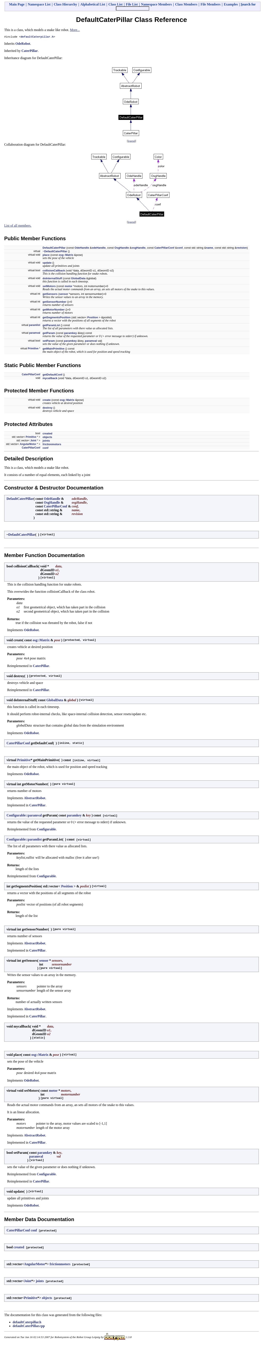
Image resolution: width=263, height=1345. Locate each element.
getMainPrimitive (53, 349)
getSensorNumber (54, 302)
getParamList (51, 325)
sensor (63, 294)
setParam (49, 341)
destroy (47, 408)
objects (47, 437)
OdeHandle (82, 248)
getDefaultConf (52, 375)
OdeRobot (22, 44)
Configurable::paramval (24, 816)
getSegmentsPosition (57, 318)
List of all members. (17, 226)
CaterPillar (29, 51)
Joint (33, 441)
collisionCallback (54, 271)
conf (179, 248)
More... (75, 30)
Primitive (33, 349)
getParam (49, 333)
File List (132, 4)
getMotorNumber (54, 310)
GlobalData (78, 279)
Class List (116, 4)
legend (131, 141)
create (47, 400)
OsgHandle (121, 248)
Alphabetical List (92, 4)
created (47, 434)
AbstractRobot (34, 798)
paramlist (34, 325)
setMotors (49, 286)
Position (92, 318)
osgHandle (138, 248)
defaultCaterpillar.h (37, 37)
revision (241, 248)
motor (68, 286)
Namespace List (39, 4)
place (46, 255)
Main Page (16, 4)
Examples (231, 4)
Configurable (46, 830)
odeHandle (99, 248)
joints (46, 441)
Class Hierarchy (65, 4)
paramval (34, 333)
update (47, 263)
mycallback (50, 378)
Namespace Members (156, 4)
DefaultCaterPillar (54, 248)
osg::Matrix (66, 255)
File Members (211, 4)
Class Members (186, 4)
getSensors (50, 294)
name (209, 248)
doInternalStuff (52, 279)
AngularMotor (28, 444)
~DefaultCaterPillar (55, 252)
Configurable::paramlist (24, 840)
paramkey (70, 333)
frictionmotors (52, 444)
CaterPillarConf (164, 248)
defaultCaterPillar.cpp (29, 1326)
